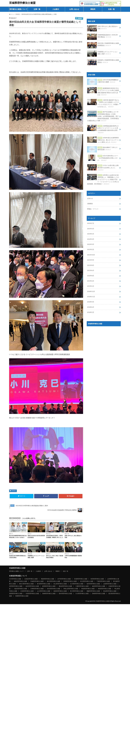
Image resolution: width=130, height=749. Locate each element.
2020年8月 (90, 275)
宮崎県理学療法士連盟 (98, 593)
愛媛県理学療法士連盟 (93, 591)
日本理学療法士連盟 (15, 579)
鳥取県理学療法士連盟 (88, 588)
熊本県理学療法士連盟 (65, 593)
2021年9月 (90, 260)
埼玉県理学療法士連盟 (86, 581)
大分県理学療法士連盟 (82, 593)
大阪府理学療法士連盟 (20, 588)
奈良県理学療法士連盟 (53, 588)
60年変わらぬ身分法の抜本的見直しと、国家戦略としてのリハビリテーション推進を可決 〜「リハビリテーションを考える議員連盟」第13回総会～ (103, 179)
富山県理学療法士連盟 (60, 584)
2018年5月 (90, 312)
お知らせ (90, 198)
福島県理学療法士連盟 (20, 581)
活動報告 (13, 490)
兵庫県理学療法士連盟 (37, 588)
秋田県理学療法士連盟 (97, 579)
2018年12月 (91, 291)
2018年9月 (90, 302)
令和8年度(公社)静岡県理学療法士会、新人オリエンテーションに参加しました (103, 140)
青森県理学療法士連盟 (47, 579)
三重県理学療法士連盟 (82, 586)
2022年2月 (90, 249)
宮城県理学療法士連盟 (22, 2)
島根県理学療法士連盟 (104, 588)
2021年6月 (90, 270)
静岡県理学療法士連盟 (48, 586)
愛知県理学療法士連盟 (65, 586)
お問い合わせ (74, 9)
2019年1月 (90, 286)
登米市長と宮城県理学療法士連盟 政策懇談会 (103, 45)
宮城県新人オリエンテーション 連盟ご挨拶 (102, 53)
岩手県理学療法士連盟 (64, 579)
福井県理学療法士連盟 (93, 584)
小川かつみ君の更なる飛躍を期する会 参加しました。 (102, 167)
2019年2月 (90, 281)
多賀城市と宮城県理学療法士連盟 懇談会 (103, 62)
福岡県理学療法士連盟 (15, 593)
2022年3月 (90, 244)
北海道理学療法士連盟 (31, 579)
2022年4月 (90, 239)
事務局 (92, 9)
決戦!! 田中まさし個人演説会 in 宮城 (102, 28)
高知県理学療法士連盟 (109, 591)
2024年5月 (90, 234)
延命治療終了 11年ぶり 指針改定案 (102, 149)
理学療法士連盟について (18, 9)
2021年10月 (91, 255)
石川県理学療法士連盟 (76, 584)
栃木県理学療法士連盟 (53, 581)
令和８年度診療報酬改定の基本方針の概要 (102, 82)
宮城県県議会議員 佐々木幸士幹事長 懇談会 (102, 37)
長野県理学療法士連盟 (15, 586)
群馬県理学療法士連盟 (70, 581)
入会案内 (55, 9)
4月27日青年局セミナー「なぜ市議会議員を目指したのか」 (102, 158)
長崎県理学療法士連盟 (48, 593)
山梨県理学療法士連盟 (109, 584)
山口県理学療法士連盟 (43, 591)
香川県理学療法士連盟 (76, 591)
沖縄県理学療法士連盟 (21, 596)
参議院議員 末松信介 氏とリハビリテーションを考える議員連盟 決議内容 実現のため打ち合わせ (103, 91)
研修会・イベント (93, 209)
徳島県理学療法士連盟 (60, 591)
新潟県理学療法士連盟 (43, 584)
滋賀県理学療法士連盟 (98, 586)
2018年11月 (91, 296)
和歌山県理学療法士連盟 (70, 588)
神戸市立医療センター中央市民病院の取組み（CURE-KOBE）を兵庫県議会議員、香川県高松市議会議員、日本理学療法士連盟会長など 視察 (103, 116)
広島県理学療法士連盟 (27, 591)
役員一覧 (111, 9)
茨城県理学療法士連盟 (37, 581)
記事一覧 (37, 9)
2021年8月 (90, 265)
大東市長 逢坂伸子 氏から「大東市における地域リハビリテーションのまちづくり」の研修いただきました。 (103, 103)
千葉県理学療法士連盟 (103, 581)
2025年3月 (90, 228)
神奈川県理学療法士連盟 (26, 584)
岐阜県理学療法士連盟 (32, 586)
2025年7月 (90, 223)
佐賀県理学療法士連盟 (32, 593)
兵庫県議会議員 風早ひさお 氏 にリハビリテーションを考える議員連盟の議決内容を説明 (103, 129)
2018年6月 (90, 307)
